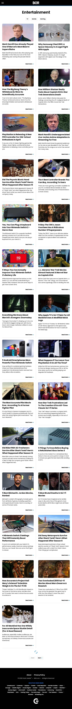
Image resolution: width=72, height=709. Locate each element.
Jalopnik (48, 688)
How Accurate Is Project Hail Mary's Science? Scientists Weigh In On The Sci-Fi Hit (15, 583)
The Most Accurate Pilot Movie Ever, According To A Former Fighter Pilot (16, 405)
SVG (17, 692)
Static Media (27, 678)
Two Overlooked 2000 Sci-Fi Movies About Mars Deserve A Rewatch (52, 583)
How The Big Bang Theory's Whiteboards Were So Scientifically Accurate (15, 92)
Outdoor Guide (31, 690)
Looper (55, 688)
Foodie (33, 685)
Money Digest (12, 690)
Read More (29, 64)
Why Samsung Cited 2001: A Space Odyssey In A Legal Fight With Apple (53, 47)
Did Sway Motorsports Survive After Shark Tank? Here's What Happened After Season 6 (52, 538)
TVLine (60, 692)
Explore (27, 685)
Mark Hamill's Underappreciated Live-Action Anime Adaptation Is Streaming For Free (54, 137)
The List (44, 692)
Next (39, 658)
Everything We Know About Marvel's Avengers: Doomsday (17, 316)
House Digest (27, 688)
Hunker (35, 688)
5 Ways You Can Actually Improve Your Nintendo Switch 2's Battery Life (16, 272)
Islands (41, 688)
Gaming (42, 19)
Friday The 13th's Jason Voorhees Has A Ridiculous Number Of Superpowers (51, 227)
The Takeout (53, 692)
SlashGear (10, 692)
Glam (61, 685)
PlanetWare (42, 690)
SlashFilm (59, 690)
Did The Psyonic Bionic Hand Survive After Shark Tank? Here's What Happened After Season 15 (17, 182)
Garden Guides (53, 685)
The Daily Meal (35, 692)
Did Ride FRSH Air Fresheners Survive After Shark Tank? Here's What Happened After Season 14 (17, 450)
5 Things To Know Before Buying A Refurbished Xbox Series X (53, 449)
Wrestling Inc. (39, 694)
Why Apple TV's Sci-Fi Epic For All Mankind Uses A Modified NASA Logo (54, 318)
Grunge (7, 688)
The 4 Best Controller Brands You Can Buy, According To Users (53, 181)
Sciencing (51, 690)
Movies (34, 19)
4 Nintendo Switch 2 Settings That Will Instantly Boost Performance (15, 538)
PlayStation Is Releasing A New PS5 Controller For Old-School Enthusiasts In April (17, 137)
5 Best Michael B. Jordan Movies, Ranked (17, 494)
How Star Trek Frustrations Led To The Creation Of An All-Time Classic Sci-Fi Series (53, 405)
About (29, 675)
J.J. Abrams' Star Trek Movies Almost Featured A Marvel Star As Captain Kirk (53, 272)
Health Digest (16, 688)
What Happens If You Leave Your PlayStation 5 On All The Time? (53, 361)
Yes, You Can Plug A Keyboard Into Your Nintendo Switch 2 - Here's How (16, 227)
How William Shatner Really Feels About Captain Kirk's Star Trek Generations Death (53, 92)
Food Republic (41, 685)
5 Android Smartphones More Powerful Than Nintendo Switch (17, 361)
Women (30, 694)
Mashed (62, 688)
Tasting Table (24, 692)
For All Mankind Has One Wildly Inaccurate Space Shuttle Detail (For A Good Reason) (17, 628)
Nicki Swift (21, 690)
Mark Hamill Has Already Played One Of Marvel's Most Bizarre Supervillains (17, 47)
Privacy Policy (39, 675)
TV (27, 19)
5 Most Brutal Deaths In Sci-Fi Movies (52, 494)
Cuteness (20, 685)
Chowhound (11, 685)
